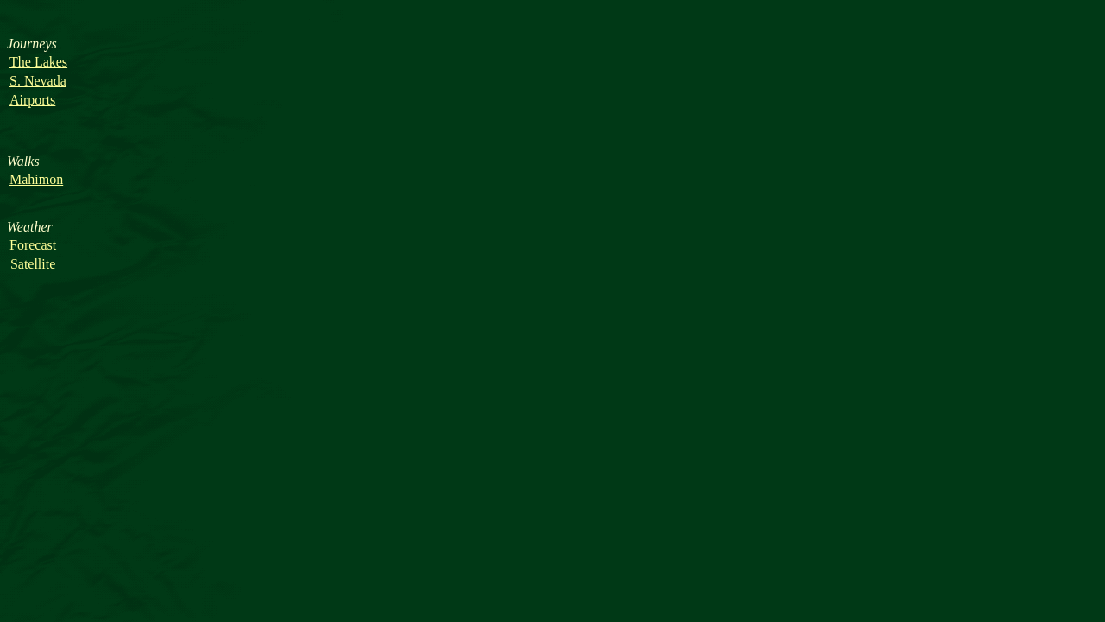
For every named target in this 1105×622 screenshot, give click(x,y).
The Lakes (38, 61)
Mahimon (36, 179)
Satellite (32, 264)
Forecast (32, 245)
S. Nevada (37, 80)
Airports (32, 99)
